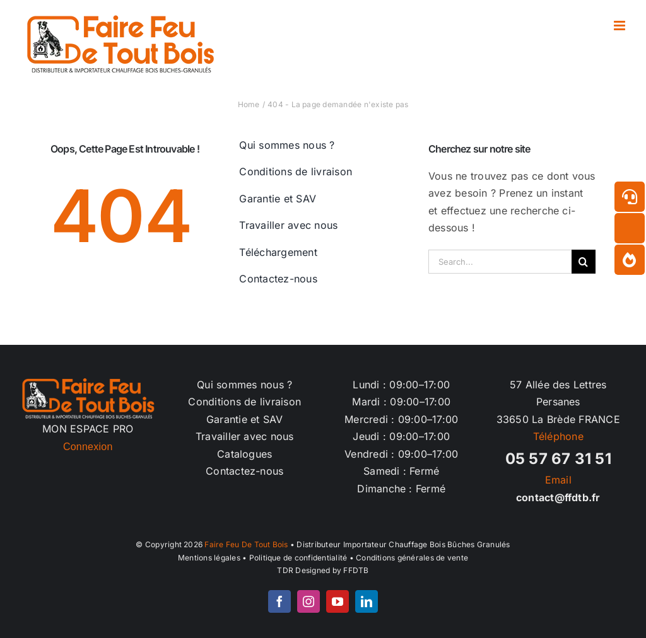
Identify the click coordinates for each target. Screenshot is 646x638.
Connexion (88, 446)
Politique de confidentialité (298, 557)
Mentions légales (209, 557)
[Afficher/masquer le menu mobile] (620, 25)
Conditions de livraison (244, 401)
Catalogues (244, 454)
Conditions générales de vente (412, 557)
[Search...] (500, 262)
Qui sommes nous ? (244, 384)
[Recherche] (584, 262)
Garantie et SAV (244, 419)
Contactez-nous (244, 471)
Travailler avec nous (245, 436)
